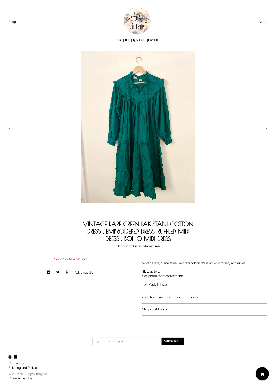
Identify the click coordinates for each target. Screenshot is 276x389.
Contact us (16, 363)
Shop (12, 22)
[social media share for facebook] (48, 271)
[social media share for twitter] (57, 271)
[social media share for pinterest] (67, 271)
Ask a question (85, 272)
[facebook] (15, 357)
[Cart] (262, 373)
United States (142, 246)
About (263, 22)
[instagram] (10, 357)
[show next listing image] (257, 126)
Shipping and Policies (23, 368)
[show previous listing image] (18, 126)
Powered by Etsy (21, 378)
